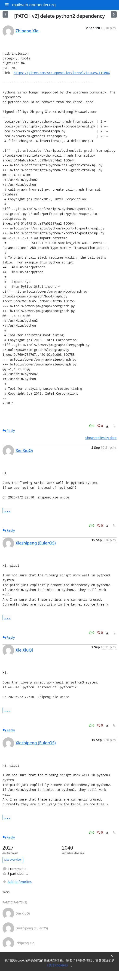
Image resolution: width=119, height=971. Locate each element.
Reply (9, 430)
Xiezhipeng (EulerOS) (36, 543)
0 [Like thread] (92, 426)
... (7, 510)
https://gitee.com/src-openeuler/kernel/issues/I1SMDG (62, 73)
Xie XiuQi (24, 450)
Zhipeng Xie (27, 31)
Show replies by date (100, 438)
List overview (12, 860)
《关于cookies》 (57, 965)
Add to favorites (17, 881)
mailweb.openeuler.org (34, 4)
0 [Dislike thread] (100, 426)
